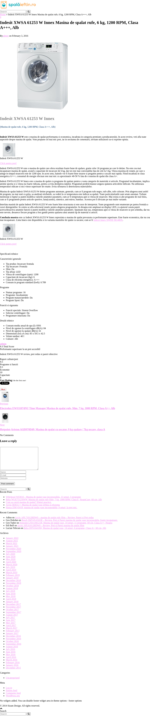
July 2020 (10, 558)
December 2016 (13, 640)
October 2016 (12, 645)
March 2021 (11, 548)
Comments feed (13, 697)
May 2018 (10, 600)
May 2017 (10, 627)
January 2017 (12, 638)
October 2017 (12, 614)
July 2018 (10, 595)
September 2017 (13, 616)
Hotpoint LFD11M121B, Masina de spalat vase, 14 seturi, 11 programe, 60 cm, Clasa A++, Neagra (65, 527)
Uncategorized (12, 682)
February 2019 (13, 579)
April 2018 (11, 603)
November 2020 (13, 553)
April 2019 (11, 574)
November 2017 (13, 611)
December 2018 (13, 585)
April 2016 (11, 661)
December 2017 (13, 608)
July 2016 (10, 653)
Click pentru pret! (8, 163)
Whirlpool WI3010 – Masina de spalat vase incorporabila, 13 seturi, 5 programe (43, 501)
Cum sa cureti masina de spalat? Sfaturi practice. (29, 506)
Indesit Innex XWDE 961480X (108, 220)
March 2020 (11, 569)
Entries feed (11, 695)
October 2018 (12, 590)
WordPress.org (13, 700)
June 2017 (10, 624)
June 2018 (10, 598)
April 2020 (11, 566)
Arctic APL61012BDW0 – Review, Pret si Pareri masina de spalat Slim (50, 530)
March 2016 (11, 664)
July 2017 (10, 622)
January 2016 (12, 669)
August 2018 (12, 593)
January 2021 (12, 550)
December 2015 (13, 672)
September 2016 (13, 648)
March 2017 (11, 632)
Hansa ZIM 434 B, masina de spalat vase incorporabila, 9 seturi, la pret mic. (41, 512)
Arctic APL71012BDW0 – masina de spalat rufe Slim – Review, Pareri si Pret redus (54, 522)
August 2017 (12, 619)
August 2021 (12, 545)
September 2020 (13, 555)
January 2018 (12, 606)
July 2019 (10, 571)
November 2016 (13, 643)
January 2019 (12, 582)
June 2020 (10, 561)
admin (6, 36)
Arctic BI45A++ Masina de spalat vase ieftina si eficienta (33, 509)
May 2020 (10, 563)
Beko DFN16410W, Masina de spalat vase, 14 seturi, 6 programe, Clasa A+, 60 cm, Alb (65, 532)
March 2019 (11, 577)
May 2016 (10, 659)
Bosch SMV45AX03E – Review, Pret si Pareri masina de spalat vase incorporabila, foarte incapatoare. (70, 524)
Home (3, 14)
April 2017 (11, 630)
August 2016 (12, 651)
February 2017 (13, 635)
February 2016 (13, 667)
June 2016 (10, 656)
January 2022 (12, 542)
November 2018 (13, 587)
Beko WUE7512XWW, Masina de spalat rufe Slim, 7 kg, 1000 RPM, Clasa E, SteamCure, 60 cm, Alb (54, 504)
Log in (9, 692)
